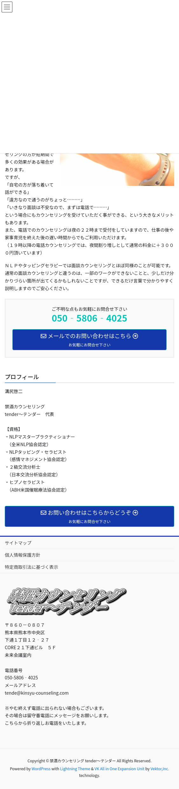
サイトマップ (18, 543)
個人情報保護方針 (22, 555)
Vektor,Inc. (159, 768)
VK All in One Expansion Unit (119, 768)
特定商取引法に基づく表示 (31, 567)
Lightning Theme (75, 768)
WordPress (41, 768)
